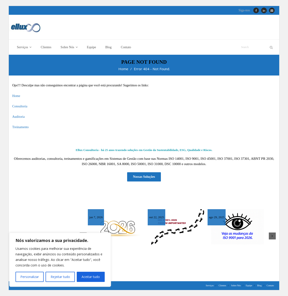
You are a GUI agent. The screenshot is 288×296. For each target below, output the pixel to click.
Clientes (222, 285)
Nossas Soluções (144, 177)
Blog (259, 285)
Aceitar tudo (91, 277)
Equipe (249, 285)
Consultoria (19, 106)
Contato (270, 285)
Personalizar (29, 277)
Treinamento (20, 127)
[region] (60, 260)
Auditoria (18, 116)
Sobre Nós (236, 285)
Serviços (210, 285)
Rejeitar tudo (60, 277)
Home (123, 69)
